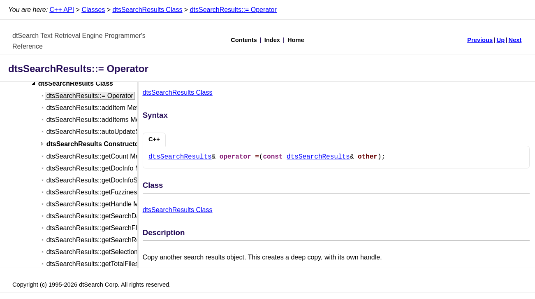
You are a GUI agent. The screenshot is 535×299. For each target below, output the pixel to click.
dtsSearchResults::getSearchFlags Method (108, 227)
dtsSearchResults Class (148, 9)
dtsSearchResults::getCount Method (99, 156)
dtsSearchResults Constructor (93, 143)
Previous (480, 40)
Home (295, 40)
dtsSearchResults (180, 157)
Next (515, 40)
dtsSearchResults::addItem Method (97, 107)
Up (501, 40)
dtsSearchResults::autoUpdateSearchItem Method (119, 131)
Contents (244, 40)
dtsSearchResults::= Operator (233, 9)
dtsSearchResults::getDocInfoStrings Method (112, 180)
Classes (93, 9)
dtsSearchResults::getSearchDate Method (107, 216)
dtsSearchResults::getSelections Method (105, 251)
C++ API (62, 9)
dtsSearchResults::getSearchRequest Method (113, 239)
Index (272, 40)
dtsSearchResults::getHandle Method (100, 204)
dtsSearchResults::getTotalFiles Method (104, 263)
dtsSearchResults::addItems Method (99, 119)
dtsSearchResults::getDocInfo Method (101, 168)
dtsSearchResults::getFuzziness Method (105, 192)
